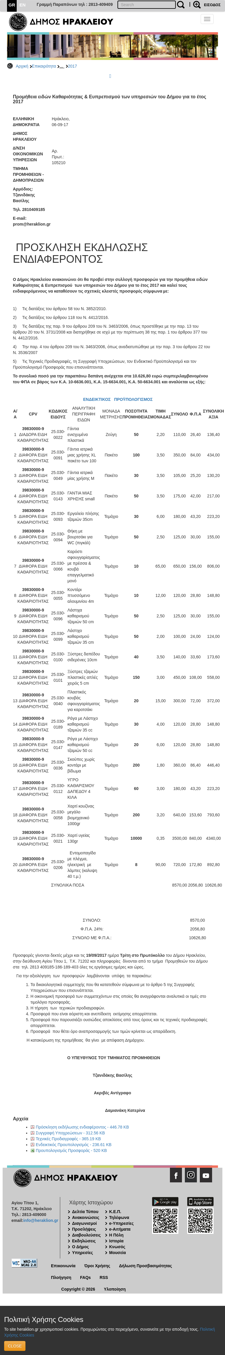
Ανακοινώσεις (85, 1217)
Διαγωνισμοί (84, 1223)
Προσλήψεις (84, 1229)
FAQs (85, 1277)
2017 (72, 66)
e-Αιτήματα (120, 1229)
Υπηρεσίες (82, 1252)
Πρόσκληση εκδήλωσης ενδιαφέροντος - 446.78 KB (82, 1127)
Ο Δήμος (80, 1246)
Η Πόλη (116, 1235)
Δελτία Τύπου (85, 1211)
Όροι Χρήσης (97, 1265)
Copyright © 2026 (78, 1289)
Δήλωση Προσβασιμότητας (145, 1265)
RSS (104, 1277)
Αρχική (22, 66)
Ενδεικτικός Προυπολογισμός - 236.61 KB (74, 1144)
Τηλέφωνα (119, 1217)
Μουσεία (117, 1252)
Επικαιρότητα (44, 66)
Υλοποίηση (115, 1289)
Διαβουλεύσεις (86, 1235)
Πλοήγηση (61, 1277)
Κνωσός (117, 1246)
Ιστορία (116, 1241)
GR (11, 4)
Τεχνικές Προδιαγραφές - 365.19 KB (68, 1138)
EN (23, 4)
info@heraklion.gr (40, 1220)
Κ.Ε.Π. (115, 1211)
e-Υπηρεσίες (121, 1223)
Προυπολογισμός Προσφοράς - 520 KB (71, 1150)
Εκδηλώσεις (84, 1241)
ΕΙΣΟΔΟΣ (212, 5)
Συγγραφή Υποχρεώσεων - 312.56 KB (70, 1133)
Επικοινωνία (63, 1265)
